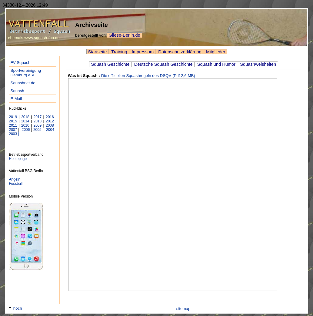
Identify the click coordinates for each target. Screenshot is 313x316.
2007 (13, 130)
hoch (15, 308)
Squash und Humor (215, 64)
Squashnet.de (23, 83)
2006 (25, 130)
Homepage (18, 159)
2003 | (14, 134)
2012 (50, 121)
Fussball (16, 183)
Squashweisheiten (257, 64)
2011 (13, 125)
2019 (13, 117)
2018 (25, 117)
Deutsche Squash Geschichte (163, 64)
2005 (37, 130)
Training (118, 51)
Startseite (97, 51)
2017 (38, 117)
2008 (50, 125)
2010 (25, 125)
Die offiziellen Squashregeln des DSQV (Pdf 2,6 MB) (148, 75)
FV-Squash (21, 62)
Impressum (142, 51)
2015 (13, 121)
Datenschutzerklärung (179, 51)
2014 (25, 121)
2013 (38, 121)
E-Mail (16, 98)
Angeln (14, 179)
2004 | (50, 130)
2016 (50, 117)
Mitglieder (215, 51)
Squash (17, 90)
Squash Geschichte (110, 64)
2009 (38, 125)
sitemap (183, 308)
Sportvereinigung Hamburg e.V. (26, 72)
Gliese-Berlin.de (124, 35)
